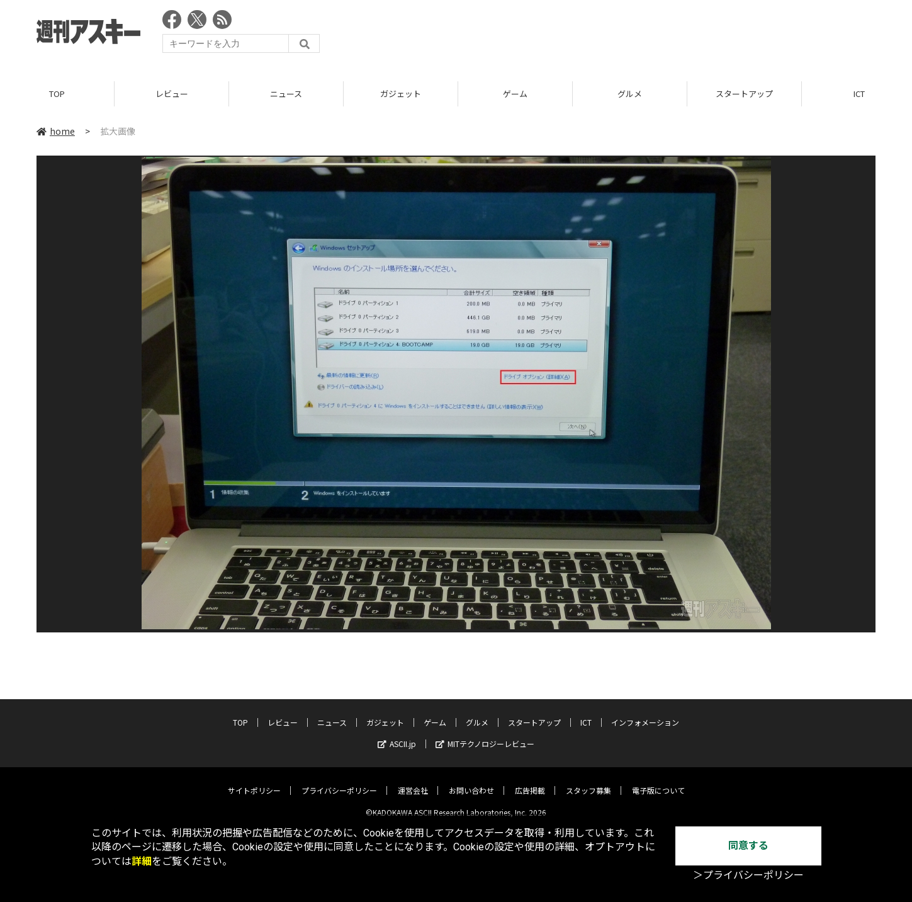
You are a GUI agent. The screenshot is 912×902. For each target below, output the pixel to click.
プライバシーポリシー (339, 780)
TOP (57, 94)
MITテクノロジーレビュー (485, 734)
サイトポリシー (254, 780)
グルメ (629, 94)
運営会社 (413, 780)
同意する (748, 846)
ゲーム (515, 94)
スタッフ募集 (588, 780)
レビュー (171, 94)
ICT (586, 712)
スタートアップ (744, 94)
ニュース (286, 94)
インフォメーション (645, 712)
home (56, 131)
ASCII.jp (397, 734)
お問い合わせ (471, 780)
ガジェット (400, 94)
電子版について (658, 780)
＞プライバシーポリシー (748, 875)
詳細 (142, 861)
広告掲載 (530, 780)
